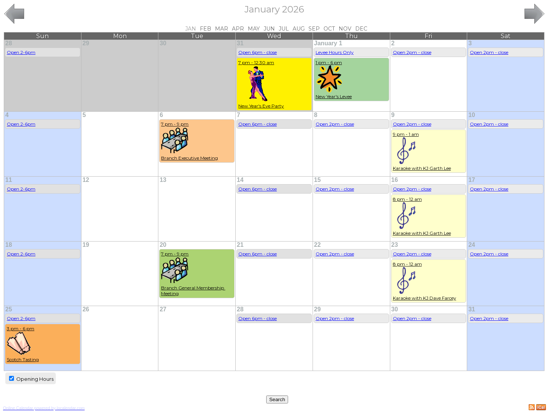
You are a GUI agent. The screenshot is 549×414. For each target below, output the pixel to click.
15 (317, 180)
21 (240, 245)
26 (86, 309)
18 (8, 245)
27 (162, 309)
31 (240, 43)
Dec (361, 28)
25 (8, 309)
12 (86, 180)
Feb (205, 28)
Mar (221, 28)
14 (240, 180)
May (254, 28)
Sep (314, 28)
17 (471, 180)
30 (162, 43)
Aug (299, 28)
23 (394, 245)
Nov (345, 28)
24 (471, 245)
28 (8, 43)
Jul (284, 28)
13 (162, 180)
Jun (269, 28)
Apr (238, 28)
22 (317, 245)
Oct (329, 28)
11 (8, 180)
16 (394, 180)
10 (471, 115)
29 (86, 43)
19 (86, 245)
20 (162, 245)
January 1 (328, 43)
